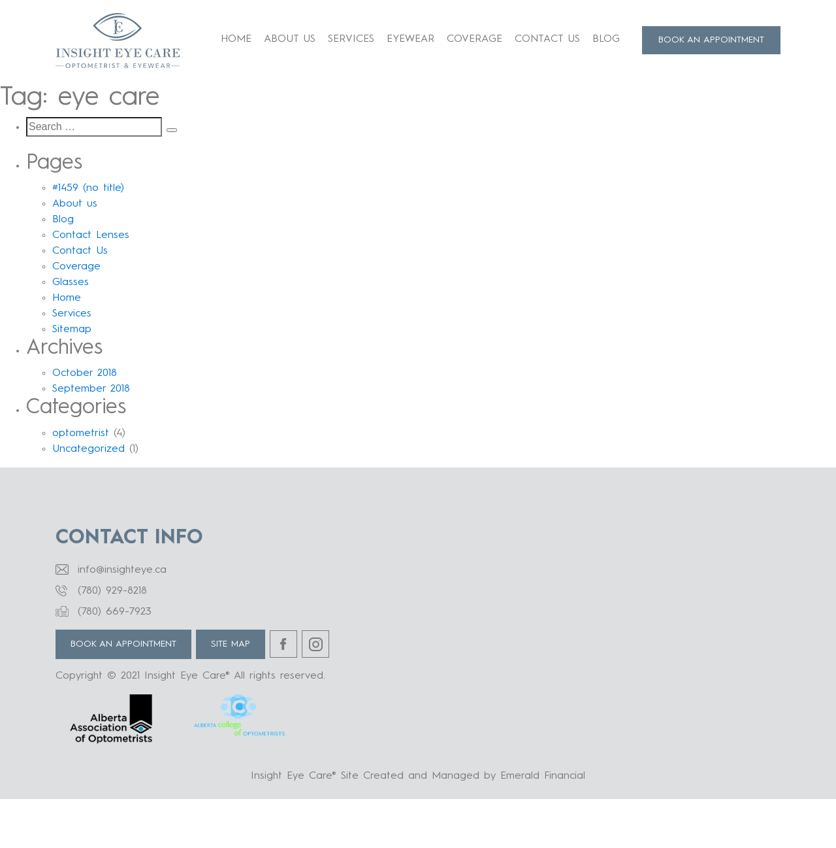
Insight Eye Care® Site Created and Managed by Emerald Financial (418, 776)
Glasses (70, 282)
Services (351, 39)
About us (289, 39)
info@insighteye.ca (122, 570)
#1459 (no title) (88, 188)
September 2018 (91, 389)
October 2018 (84, 373)
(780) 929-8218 (112, 591)
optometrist (80, 433)
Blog (606, 39)
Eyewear (410, 39)
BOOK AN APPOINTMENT (711, 39)
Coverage (474, 39)
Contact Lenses (90, 235)
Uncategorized (88, 449)
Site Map (230, 644)
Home (236, 39)
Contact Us (547, 39)
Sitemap (71, 329)
